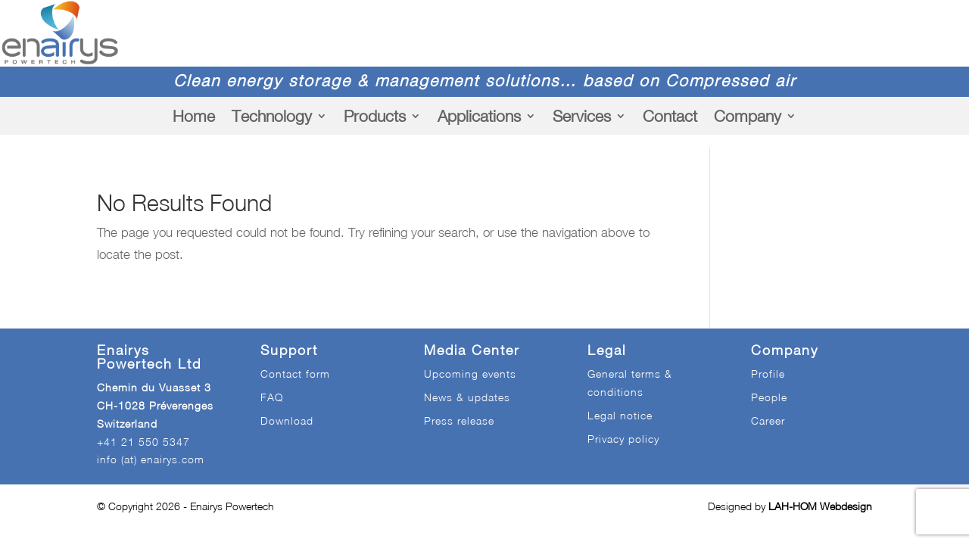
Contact (670, 116)
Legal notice (620, 415)
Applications (479, 116)
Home (194, 116)
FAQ (271, 397)
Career (768, 420)
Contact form (295, 373)
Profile (768, 373)
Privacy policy (623, 438)
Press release (459, 420)
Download (286, 420)
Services (582, 116)
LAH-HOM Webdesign (820, 506)
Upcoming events (470, 373)
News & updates (467, 397)
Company (747, 116)
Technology (272, 116)
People (769, 397)
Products (375, 116)
